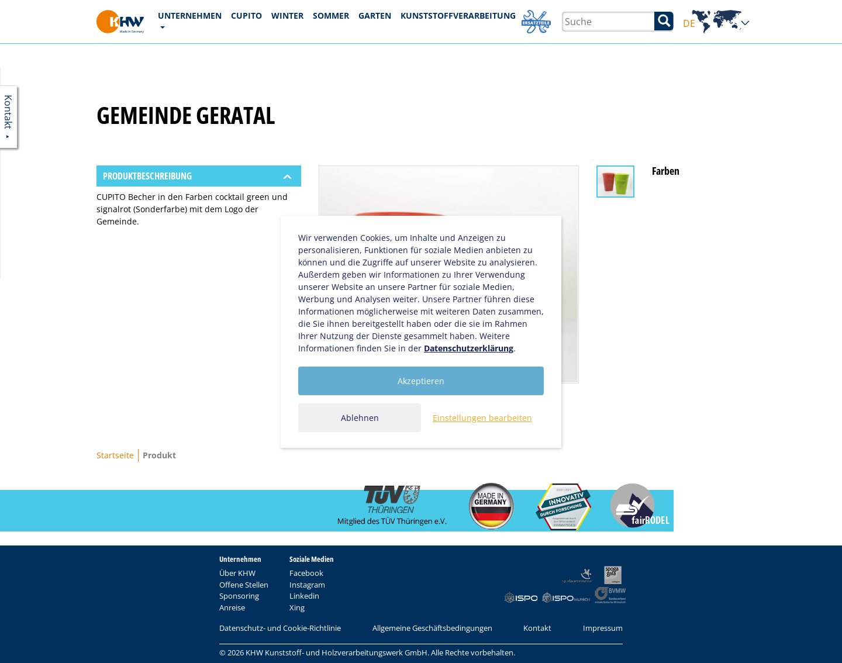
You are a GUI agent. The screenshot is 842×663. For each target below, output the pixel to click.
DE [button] (716, 24)
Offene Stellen (243, 584)
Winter (287, 15)
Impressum (603, 628)
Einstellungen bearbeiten (482, 417)
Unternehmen (190, 15)
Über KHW (237, 573)
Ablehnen (360, 417)
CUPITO (246, 15)
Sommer (331, 15)
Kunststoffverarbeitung (458, 15)
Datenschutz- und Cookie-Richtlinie (280, 628)
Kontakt (537, 628)
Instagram (307, 584)
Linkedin (304, 596)
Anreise (232, 607)
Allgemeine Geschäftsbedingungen (432, 628)
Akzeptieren (421, 380)
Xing (297, 607)
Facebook (306, 573)
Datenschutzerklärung (468, 348)
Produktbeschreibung (147, 176)
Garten (374, 15)
